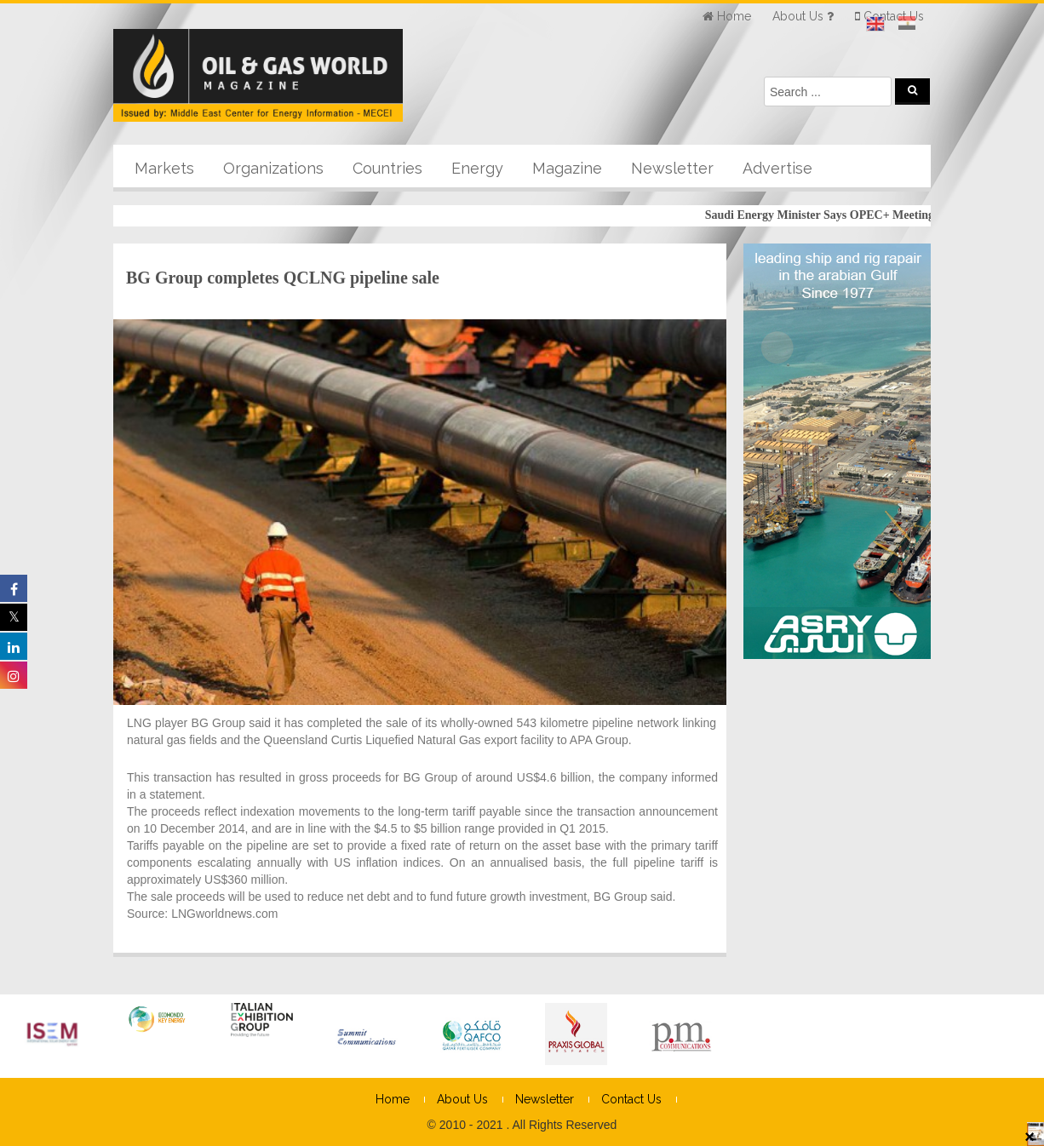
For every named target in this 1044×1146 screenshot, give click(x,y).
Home (393, 1099)
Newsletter (672, 168)
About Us (462, 1099)
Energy (477, 168)
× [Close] (1029, 1135)
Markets (164, 168)
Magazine (567, 168)
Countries (387, 168)
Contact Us (631, 1099)
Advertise (777, 168)
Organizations (273, 168)
